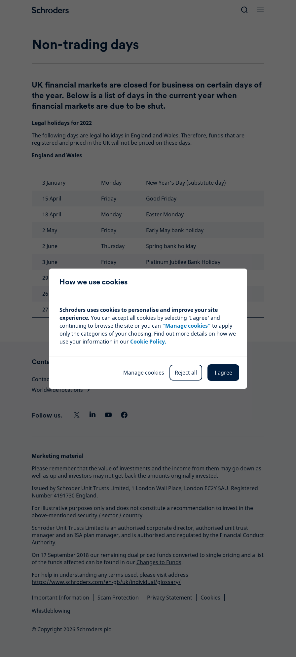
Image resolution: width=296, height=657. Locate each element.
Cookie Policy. (148, 341)
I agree (223, 372)
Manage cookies (143, 372)
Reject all (186, 372)
